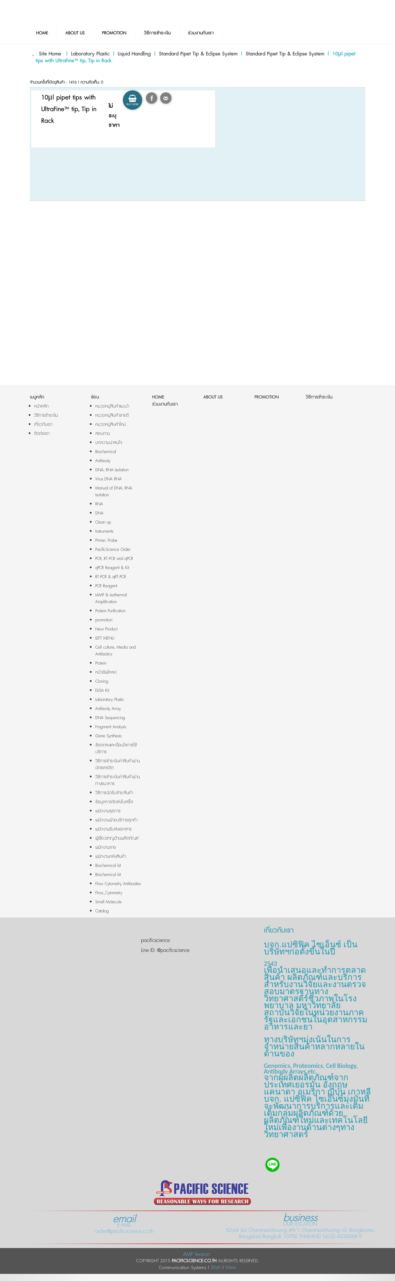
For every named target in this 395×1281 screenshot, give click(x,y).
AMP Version (196, 1254)
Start (216, 1267)
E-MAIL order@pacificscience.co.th (124, 1225)
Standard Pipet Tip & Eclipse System (198, 54)
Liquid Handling (134, 54)
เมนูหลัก (37, 397)
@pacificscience (172, 950)
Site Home (50, 54)
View (230, 1267)
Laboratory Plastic (90, 54)
